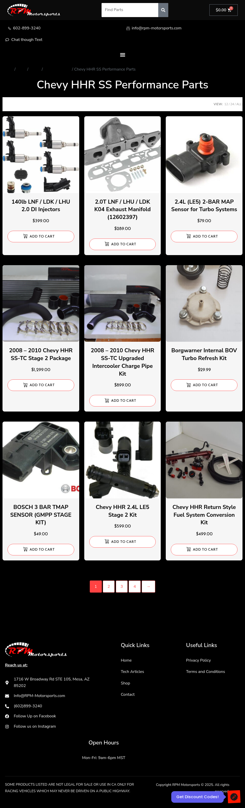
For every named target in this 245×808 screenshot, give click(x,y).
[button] (122, 54)
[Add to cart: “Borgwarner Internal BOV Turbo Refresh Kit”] (204, 385)
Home (8, 69)
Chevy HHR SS (57, 69)
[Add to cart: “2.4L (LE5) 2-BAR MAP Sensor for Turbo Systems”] (204, 236)
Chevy (35, 69)
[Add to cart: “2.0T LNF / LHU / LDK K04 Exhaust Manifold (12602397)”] (122, 244)
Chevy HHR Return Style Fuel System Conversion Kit (204, 515)
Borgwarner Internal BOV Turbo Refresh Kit (204, 354)
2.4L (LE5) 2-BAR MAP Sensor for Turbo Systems (204, 205)
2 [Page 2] (109, 586)
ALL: (239, 104)
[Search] (163, 10)
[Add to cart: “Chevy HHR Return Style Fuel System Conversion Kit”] (204, 549)
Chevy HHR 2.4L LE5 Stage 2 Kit (122, 511)
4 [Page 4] (134, 586)
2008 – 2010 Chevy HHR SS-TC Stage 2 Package (40, 354)
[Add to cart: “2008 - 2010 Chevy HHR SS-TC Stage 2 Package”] (41, 385)
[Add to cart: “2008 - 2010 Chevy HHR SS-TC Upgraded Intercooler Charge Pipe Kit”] (122, 401)
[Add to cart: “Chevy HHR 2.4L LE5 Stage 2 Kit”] (122, 542)
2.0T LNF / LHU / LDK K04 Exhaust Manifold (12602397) (122, 209)
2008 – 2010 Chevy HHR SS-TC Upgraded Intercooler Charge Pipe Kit (122, 362)
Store (21, 69)
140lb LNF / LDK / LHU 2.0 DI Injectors (41, 205)
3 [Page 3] (122, 586)
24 (232, 104)
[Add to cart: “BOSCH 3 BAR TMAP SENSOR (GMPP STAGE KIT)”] (41, 549)
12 (226, 104)
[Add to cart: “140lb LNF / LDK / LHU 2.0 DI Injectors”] (41, 236)
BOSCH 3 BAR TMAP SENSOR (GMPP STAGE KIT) (40, 515)
